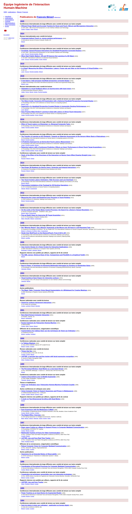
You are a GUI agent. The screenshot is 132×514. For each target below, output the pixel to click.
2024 (22, 33)
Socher (45, 418)
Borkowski (24, 250)
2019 (22, 63)
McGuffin (27, 218)
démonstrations (10, 23)
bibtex (56, 17)
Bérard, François (22, 12)
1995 (22, 488)
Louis (22, 54)
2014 (22, 163)
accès (7, 26)
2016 (22, 119)
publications (12, 12)
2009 (22, 223)
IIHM (5, 12)
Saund (40, 418)
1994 (22, 500)
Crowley (29, 250)
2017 (22, 96)
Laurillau (27, 238)
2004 (22, 273)
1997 (22, 422)
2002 (22, 298)
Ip (25, 231)
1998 (22, 405)
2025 (22, 21)
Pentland (33, 334)
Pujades (27, 29)
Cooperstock (33, 188)
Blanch (27, 183)
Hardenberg (28, 318)
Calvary (31, 326)
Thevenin (23, 380)
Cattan (23, 92)
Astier (41, 394)
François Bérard (45, 17)
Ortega (32, 158)
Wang (27, 213)
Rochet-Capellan (34, 54)
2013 (22, 175)
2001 (22, 310)
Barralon (37, 306)
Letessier (34, 250)
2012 (22, 193)
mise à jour (11, 38)
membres (8, 16)
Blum (39, 231)
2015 (22, 132)
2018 (22, 76)
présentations (9, 20)
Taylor (49, 418)
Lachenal (28, 306)
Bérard (36, 29)
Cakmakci (23, 269)
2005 (22, 261)
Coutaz (23, 306)
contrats (7, 21)
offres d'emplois (10, 24)
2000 (22, 338)
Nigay (31, 29)
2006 (22, 242)
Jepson (31, 418)
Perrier (27, 92)
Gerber (35, 92)
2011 (22, 205)
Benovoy (29, 231)
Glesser (23, 188)
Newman (36, 418)
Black (22, 418)
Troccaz (27, 54)
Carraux (37, 394)
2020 (22, 46)
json (59, 17)
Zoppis (23, 29)
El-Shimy (34, 231)
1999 (22, 364)
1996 (22, 461)
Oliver (22, 360)
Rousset (23, 158)
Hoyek (41, 59)
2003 (22, 285)
